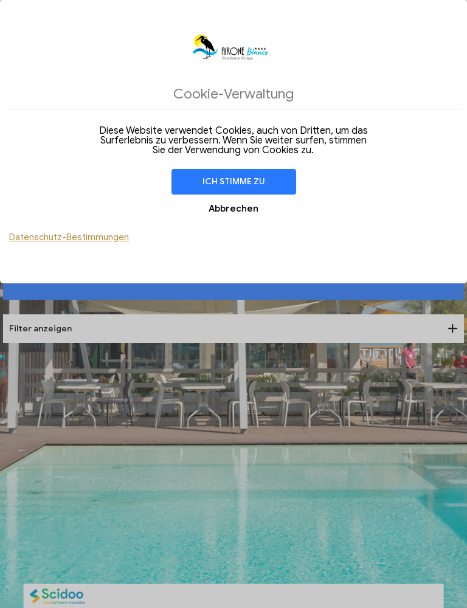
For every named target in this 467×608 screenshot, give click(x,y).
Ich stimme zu (233, 181)
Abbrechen (233, 208)
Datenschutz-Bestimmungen (69, 237)
